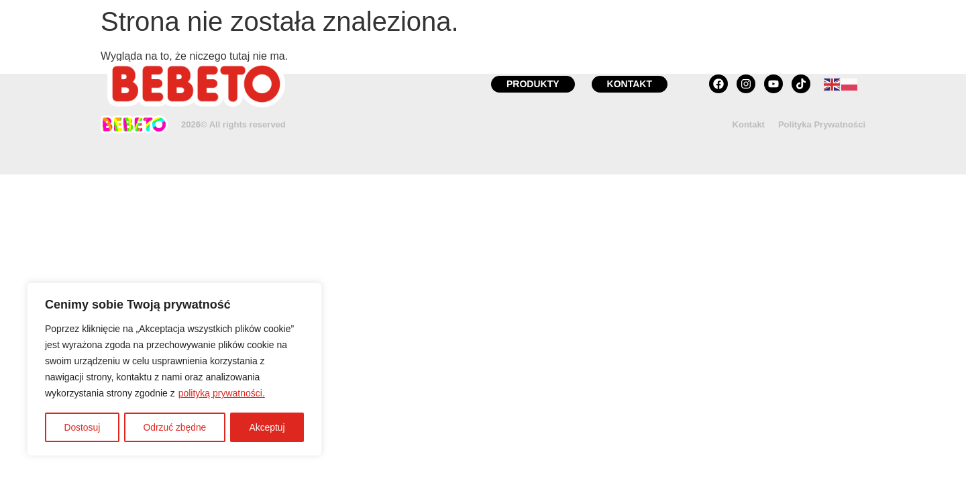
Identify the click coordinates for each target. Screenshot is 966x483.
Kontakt (749, 124)
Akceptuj (267, 427)
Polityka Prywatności (821, 124)
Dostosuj (82, 427)
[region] (174, 369)
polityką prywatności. (221, 393)
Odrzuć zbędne (175, 427)
